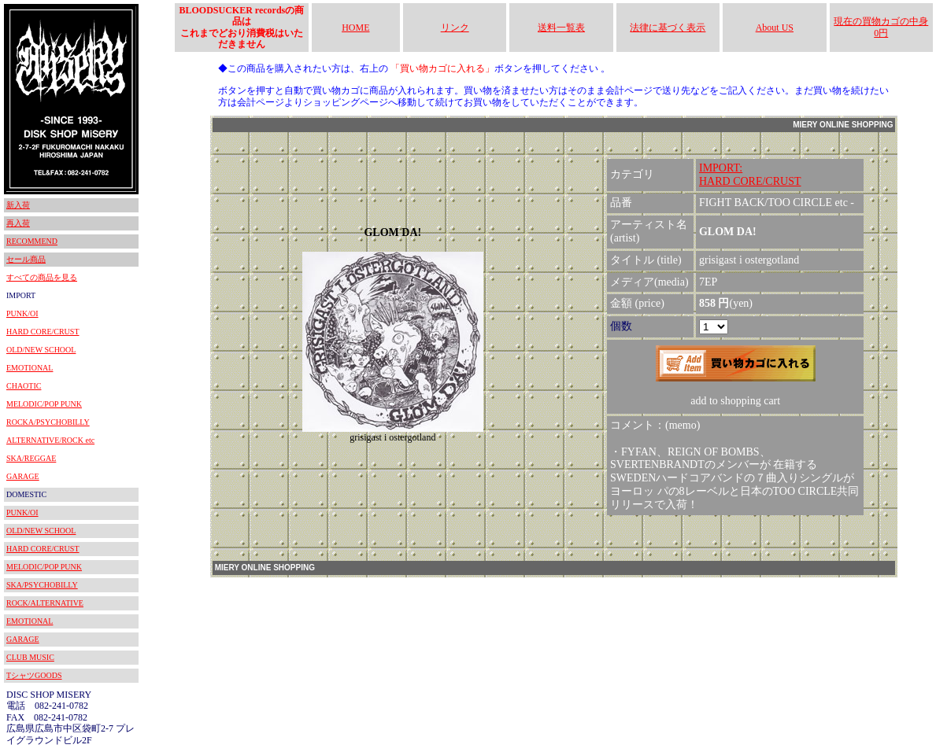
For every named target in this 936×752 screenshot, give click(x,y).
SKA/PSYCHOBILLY (42, 585)
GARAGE (22, 476)
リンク (455, 27)
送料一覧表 (561, 27)
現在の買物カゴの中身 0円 (881, 27)
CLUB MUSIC (30, 657)
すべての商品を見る (41, 277)
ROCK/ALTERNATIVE (44, 603)
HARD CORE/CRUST (43, 331)
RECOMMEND (31, 241)
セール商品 (26, 259)
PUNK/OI (22, 313)
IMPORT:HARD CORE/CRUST (750, 174)
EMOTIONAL (29, 367)
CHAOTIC (23, 386)
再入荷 (18, 223)
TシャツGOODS (34, 675)
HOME (355, 27)
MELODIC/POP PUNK (44, 404)
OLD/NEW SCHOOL (41, 349)
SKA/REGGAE (31, 458)
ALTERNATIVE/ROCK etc (50, 440)
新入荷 (18, 205)
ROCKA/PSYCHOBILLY (48, 422)
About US (775, 27)
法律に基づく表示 (667, 27)
